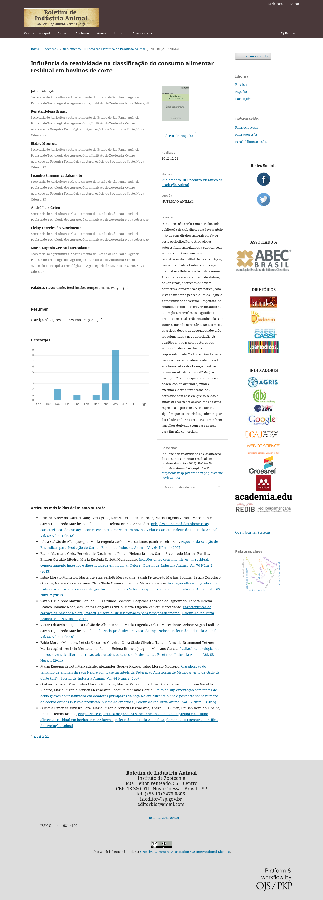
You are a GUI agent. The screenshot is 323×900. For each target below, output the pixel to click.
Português (243, 98)
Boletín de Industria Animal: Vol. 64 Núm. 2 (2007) (101, 678)
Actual (62, 33)
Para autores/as (246, 134)
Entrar (294, 3)
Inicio (35, 49)
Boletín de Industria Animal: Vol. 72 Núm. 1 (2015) (176, 702)
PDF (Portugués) (180, 136)
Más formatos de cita (180, 487)
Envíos (119, 33)
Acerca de (140, 33)
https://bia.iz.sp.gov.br (162, 817)
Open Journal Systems (252, 532)
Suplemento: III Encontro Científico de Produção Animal (104, 49)
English (241, 84)
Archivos (82, 33)
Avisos (102, 33)
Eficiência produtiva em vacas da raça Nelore (133, 630)
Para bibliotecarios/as (251, 141)
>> (47, 736)
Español (241, 91)
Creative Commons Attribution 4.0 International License (185, 851)
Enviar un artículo (253, 56)
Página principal (37, 33)
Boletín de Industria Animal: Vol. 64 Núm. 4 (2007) (141, 547)
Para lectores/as (246, 127)
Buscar (288, 33)
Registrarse (276, 3)
